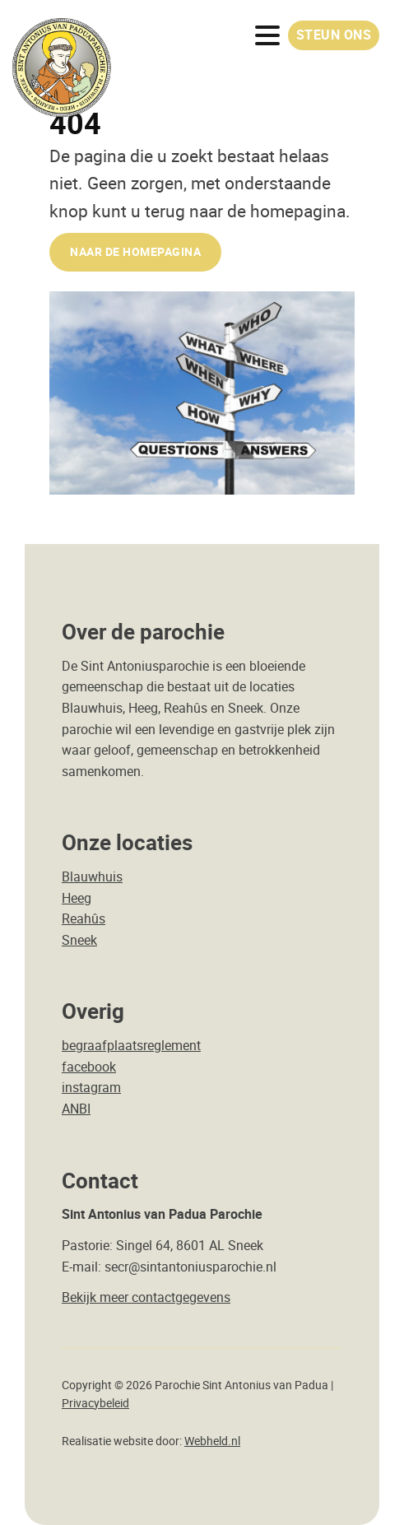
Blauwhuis (92, 876)
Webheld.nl (212, 1441)
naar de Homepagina (135, 251)
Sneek (79, 940)
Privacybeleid (95, 1403)
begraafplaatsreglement (131, 1045)
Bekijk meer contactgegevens (146, 1297)
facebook (89, 1067)
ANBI (76, 1109)
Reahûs (83, 918)
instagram (91, 1087)
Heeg (76, 898)
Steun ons (334, 35)
